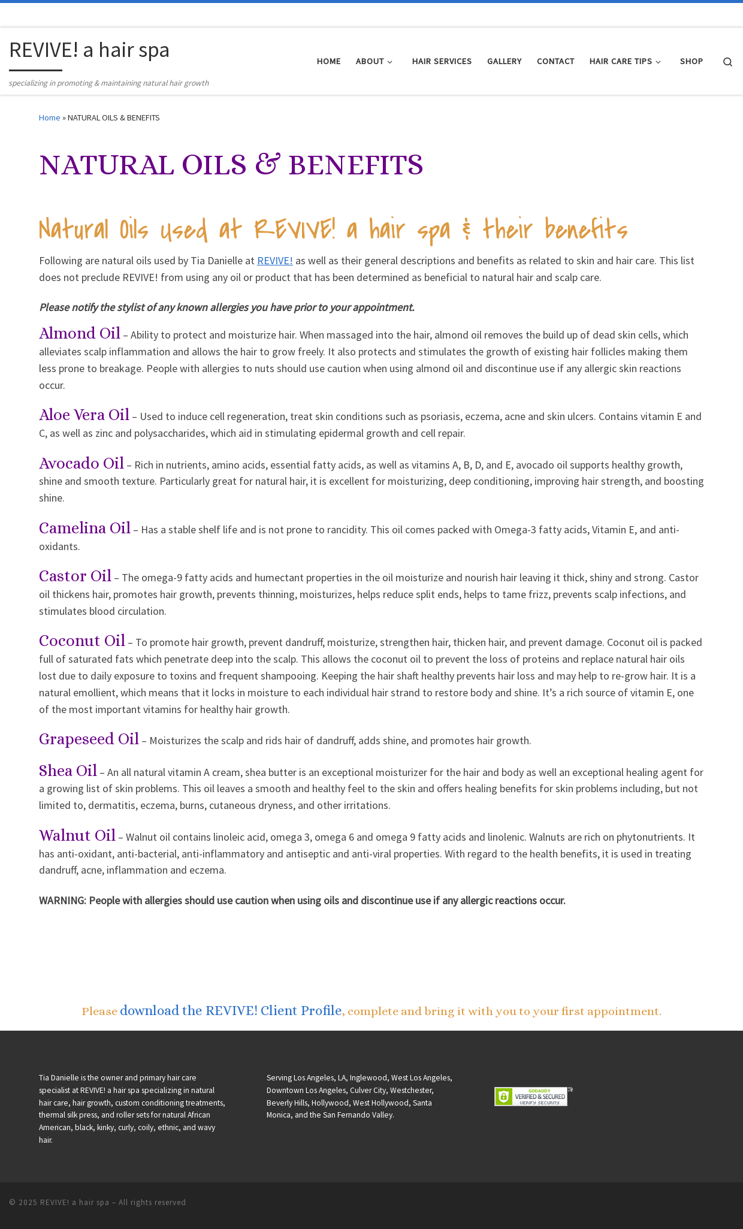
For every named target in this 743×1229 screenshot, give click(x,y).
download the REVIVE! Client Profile (231, 1010)
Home (50, 117)
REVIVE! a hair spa (75, 1202)
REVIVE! (275, 260)
